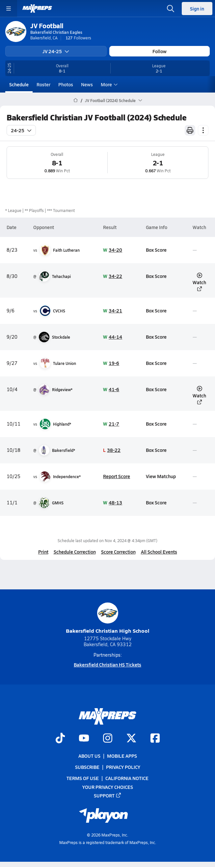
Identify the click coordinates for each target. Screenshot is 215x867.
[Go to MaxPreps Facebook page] (155, 739)
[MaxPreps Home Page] (75, 100)
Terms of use (83, 778)
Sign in (197, 8)
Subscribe (87, 767)
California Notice (126, 778)
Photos (65, 84)
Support (107, 795)
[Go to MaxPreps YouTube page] (84, 739)
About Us (89, 755)
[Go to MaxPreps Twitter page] (131, 739)
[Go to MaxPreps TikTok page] (60, 739)
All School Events (159, 552)
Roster (43, 84)
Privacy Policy (123, 767)
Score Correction (118, 552)
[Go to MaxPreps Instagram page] (107, 739)
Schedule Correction (75, 552)
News (87, 84)
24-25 (21, 130)
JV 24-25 (55, 51)
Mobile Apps (122, 755)
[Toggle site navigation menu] (8, 8)
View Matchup (161, 476)
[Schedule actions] (203, 130)
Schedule (19, 84)
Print (43, 552)
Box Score (156, 249)
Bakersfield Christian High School (107, 618)
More (108, 84)
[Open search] (170, 8)
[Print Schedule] (190, 130)
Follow (159, 51)
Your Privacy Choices (107, 787)
